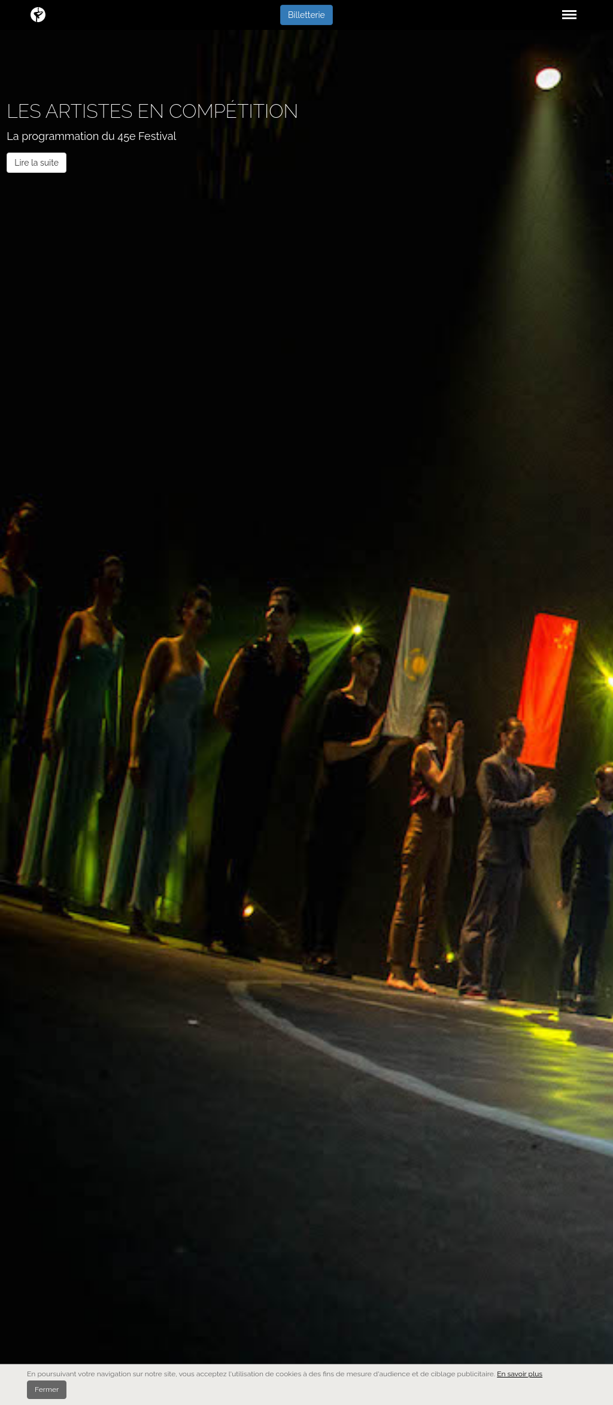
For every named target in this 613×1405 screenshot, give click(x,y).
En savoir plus (519, 1374)
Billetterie (306, 15)
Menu (567, 9)
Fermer (47, 1389)
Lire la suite (36, 162)
